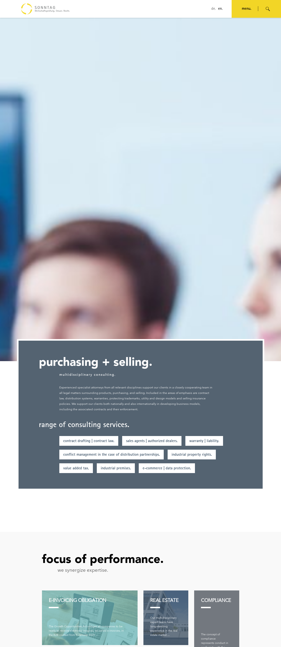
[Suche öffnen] (268, 9)
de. (213, 9)
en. (220, 9)
